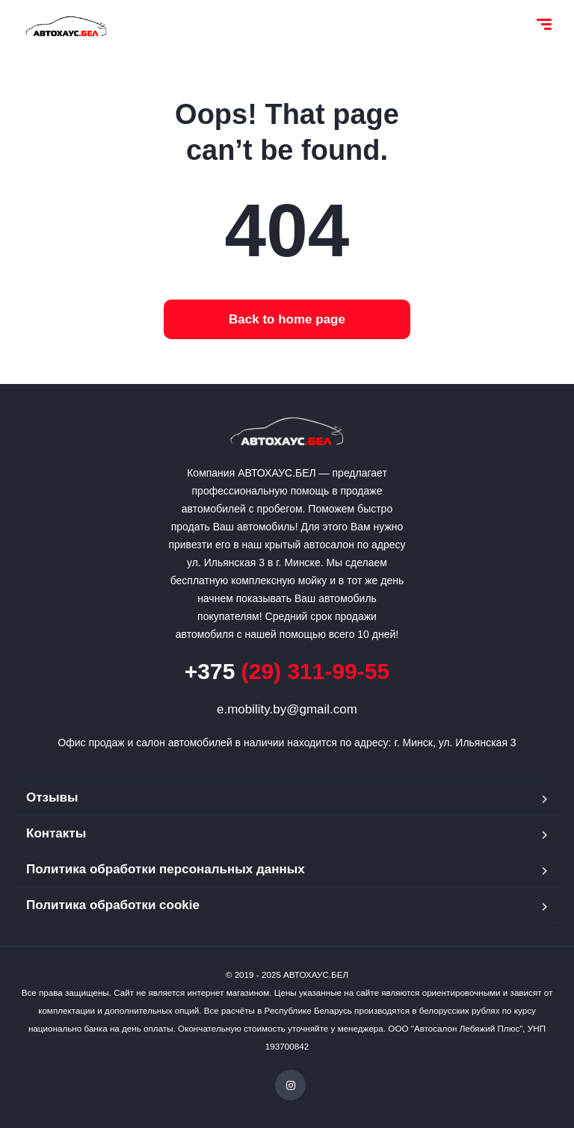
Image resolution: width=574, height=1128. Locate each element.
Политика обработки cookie (113, 905)
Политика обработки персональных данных (165, 869)
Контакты (56, 833)
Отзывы (52, 797)
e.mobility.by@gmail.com (287, 709)
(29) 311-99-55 (287, 671)
